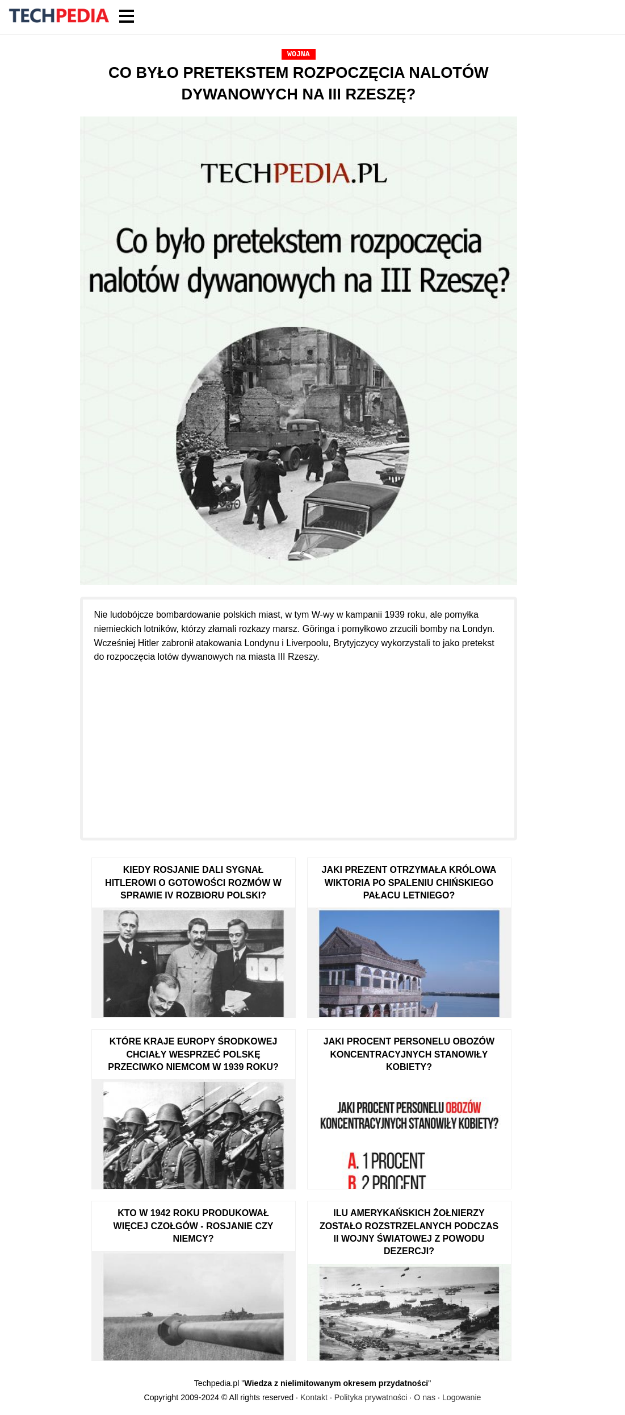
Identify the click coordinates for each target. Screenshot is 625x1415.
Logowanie (461, 1397)
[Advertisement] (299, 743)
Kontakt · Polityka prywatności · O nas (367, 1397)
